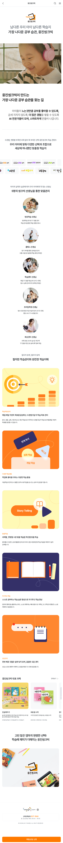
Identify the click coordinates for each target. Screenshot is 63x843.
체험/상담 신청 (31, 839)
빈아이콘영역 (8, 3)
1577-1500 (34, 816)
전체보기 (53, 678)
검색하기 (55, 3)
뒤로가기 (3, 3)
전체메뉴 (59, 3)
